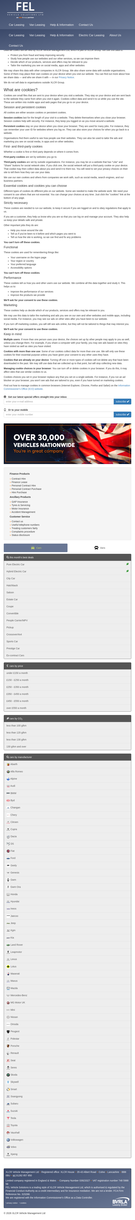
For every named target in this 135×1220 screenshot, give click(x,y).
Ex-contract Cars (15, 655)
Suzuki (12, 1111)
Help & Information (62, 24)
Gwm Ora (13, 887)
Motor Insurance (20, 508)
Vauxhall (13, 1132)
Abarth (11, 764)
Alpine (11, 779)
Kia (10, 937)
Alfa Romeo (14, 771)
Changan (13, 808)
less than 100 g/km (16, 725)
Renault (12, 1053)
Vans (99, 547)
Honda (12, 894)
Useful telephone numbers (25, 524)
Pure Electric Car (67, 564)
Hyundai (12, 901)
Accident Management (23, 512)
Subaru (12, 1104)
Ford (10, 858)
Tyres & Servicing (21, 505)
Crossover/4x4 (14, 634)
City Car (10, 578)
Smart (11, 1089)
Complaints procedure (23, 531)
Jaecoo (12, 916)
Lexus (11, 959)
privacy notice (12, 1203)
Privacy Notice (66, 77)
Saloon (10, 592)
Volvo (11, 1147)
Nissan (12, 1017)
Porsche (12, 1046)
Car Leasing (16, 24)
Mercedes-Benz (16, 995)
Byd (10, 800)
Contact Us (86, 24)
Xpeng (11, 1154)
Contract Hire (19, 478)
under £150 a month (17, 673)
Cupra (11, 829)
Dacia (11, 836)
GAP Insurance (20, 501)
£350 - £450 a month (17, 694)
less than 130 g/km (16, 739)
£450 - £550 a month (17, 701)
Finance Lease (19, 482)
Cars (35, 547)
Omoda (12, 1024)
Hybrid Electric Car (67, 571)
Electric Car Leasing (91, 35)
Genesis (12, 872)
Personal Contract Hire (24, 485)
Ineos (11, 909)
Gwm (11, 880)
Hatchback (12, 585)
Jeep (11, 923)
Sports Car (12, 641)
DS (10, 844)
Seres (11, 1067)
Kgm (10, 930)
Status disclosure (21, 535)
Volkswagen (14, 1140)
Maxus (12, 981)
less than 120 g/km (16, 732)
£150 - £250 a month (17, 680)
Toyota (12, 1125)
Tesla (11, 1118)
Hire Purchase (19, 492)
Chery (11, 815)
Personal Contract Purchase (26, 489)
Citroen (12, 822)
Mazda (12, 988)
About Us (115, 35)
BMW (11, 793)
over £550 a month (16, 708)
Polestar (12, 1039)
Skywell (12, 1082)
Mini (10, 1010)
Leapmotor (14, 952)
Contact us (17, 521)
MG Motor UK (15, 1003)
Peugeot (12, 1031)
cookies (23, 1203)
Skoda (11, 1075)
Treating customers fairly (25, 528)
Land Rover (14, 945)
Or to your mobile (16, 410)
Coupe (9, 606)
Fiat (10, 851)
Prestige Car (13, 648)
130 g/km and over (16, 746)
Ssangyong (14, 1096)
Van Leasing (37, 24)
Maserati (13, 974)
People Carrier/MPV (17, 620)
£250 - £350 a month (17, 687)
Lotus (11, 966)
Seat (10, 1060)
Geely (11, 865)
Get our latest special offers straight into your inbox (35, 397)
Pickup (10, 627)
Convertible (12, 613)
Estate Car (12, 599)
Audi (10, 786)
